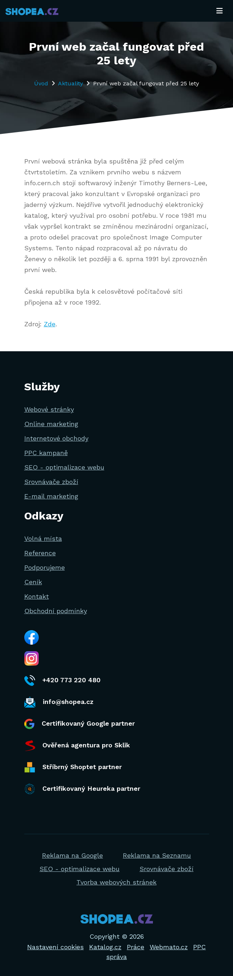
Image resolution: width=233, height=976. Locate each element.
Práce (135, 947)
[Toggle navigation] (220, 10)
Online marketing (51, 424)
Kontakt (36, 596)
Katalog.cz (105, 947)
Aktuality (70, 83)
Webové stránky (49, 409)
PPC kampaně (46, 453)
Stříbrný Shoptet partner (73, 767)
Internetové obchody (56, 438)
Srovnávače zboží (51, 481)
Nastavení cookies (55, 947)
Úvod (41, 83)
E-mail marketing (51, 496)
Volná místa (43, 538)
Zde (49, 324)
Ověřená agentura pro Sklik (77, 745)
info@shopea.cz (58, 702)
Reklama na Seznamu (157, 855)
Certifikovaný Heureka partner (82, 789)
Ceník (33, 582)
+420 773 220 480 (62, 680)
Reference (40, 553)
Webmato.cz (169, 947)
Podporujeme (44, 567)
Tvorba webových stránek (116, 882)
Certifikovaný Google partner (79, 724)
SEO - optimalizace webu (64, 467)
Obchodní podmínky (55, 611)
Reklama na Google (72, 855)
